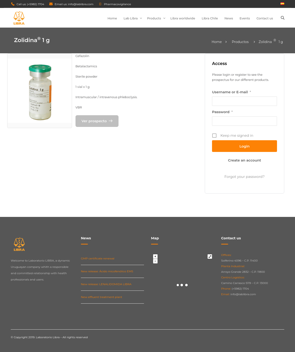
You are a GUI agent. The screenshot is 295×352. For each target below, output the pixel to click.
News (228, 18)
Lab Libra (131, 18)
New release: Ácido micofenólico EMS (107, 271)
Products (154, 18)
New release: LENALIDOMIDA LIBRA (106, 284)
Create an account (244, 160)
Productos (240, 42)
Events (245, 18)
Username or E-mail (231, 92)
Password (222, 112)
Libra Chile (210, 18)
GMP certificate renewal (97, 258)
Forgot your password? (244, 176)
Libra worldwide (182, 18)
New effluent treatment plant (101, 297)
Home (112, 18)
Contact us (264, 18)
